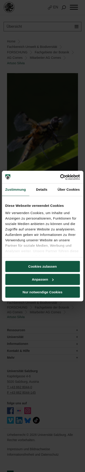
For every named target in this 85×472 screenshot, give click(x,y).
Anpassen (42, 279)
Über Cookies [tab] (69, 189)
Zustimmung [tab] (15, 189)
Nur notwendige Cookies (43, 292)
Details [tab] (41, 189)
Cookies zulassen (42, 266)
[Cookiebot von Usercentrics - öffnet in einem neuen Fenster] (60, 177)
